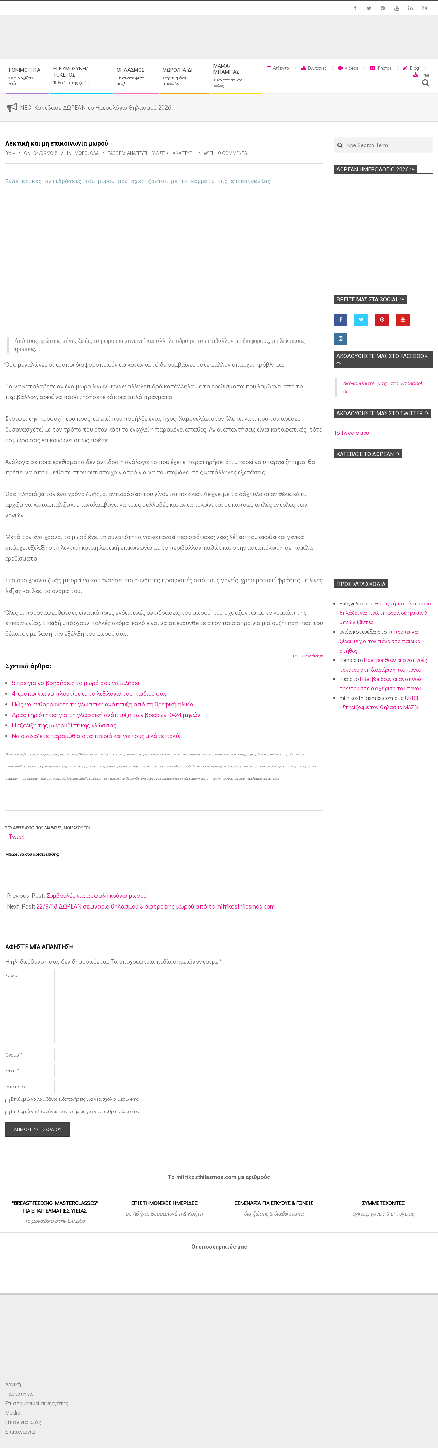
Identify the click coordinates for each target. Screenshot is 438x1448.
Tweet (17, 836)
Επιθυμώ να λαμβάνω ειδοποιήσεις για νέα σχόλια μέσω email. (76, 1098)
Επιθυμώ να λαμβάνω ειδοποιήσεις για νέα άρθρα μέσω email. (76, 1111)
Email (12, 1070)
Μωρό (81, 153)
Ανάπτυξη (138, 153)
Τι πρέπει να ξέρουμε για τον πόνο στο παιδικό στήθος (380, 641)
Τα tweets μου (351, 432)
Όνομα (13, 1054)
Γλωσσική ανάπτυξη (173, 153)
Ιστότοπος (16, 1086)
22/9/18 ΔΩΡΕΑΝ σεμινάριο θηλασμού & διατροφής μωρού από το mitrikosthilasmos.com (156, 906)
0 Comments (232, 153)
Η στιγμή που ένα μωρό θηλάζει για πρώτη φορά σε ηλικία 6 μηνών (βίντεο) (385, 612)
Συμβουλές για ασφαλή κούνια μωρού (97, 895)
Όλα (94, 153)
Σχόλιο (11, 975)
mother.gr (314, 655)
